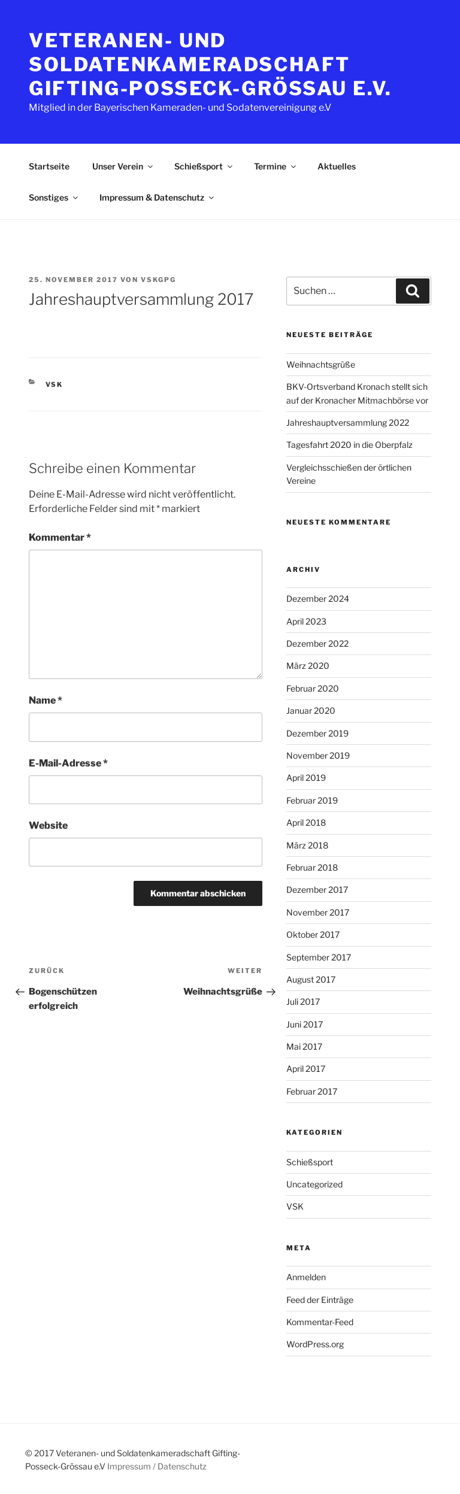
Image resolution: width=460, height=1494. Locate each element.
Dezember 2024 (317, 598)
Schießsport (204, 166)
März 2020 (307, 665)
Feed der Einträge (319, 1300)
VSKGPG (158, 279)
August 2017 (310, 979)
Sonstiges (54, 197)
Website (48, 825)
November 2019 (318, 755)
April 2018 (306, 822)
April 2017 (305, 1068)
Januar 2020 (310, 710)
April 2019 (306, 777)
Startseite (49, 166)
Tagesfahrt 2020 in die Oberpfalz (349, 445)
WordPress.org (315, 1344)
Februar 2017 (311, 1091)
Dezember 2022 (317, 643)
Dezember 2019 (317, 733)
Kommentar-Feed (319, 1322)
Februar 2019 (312, 800)
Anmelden (306, 1277)
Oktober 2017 (313, 934)
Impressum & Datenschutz (157, 197)
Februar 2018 (312, 867)
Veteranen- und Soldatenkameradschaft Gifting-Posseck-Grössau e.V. (210, 64)
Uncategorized (314, 1184)
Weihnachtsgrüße (320, 364)
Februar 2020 (312, 688)
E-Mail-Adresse (68, 763)
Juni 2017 (304, 1024)
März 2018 (307, 845)
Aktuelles (336, 166)
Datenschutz (182, 1466)
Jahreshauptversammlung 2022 (347, 422)
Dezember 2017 (317, 889)
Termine (276, 166)
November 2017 (317, 912)
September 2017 (318, 957)
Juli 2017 (303, 1001)
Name (45, 700)
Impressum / (131, 1466)
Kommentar (60, 537)
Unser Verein (123, 166)
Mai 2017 (304, 1046)
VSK (54, 384)
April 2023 (306, 621)
